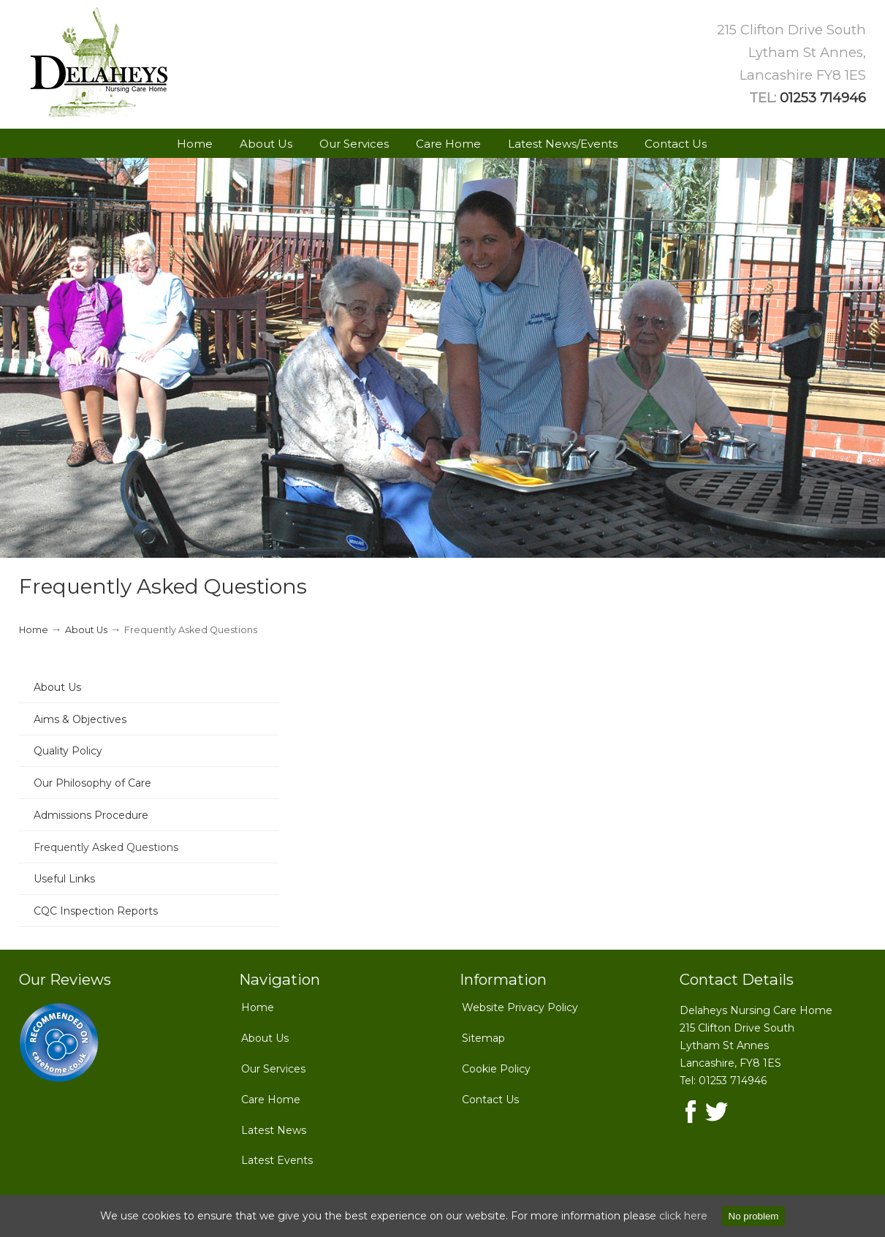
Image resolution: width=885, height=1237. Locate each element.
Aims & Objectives (80, 719)
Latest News (273, 1130)
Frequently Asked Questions (106, 847)
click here (683, 1215)
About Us (86, 629)
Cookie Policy (496, 1068)
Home (33, 629)
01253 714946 (823, 97)
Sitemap (483, 1038)
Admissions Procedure (91, 815)
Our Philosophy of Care (92, 783)
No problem (754, 1216)
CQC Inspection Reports (96, 911)
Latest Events (277, 1160)
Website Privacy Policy (520, 1007)
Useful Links (64, 878)
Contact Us (490, 1099)
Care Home (270, 1099)
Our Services (273, 1068)
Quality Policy (68, 750)
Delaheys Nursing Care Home (99, 62)
